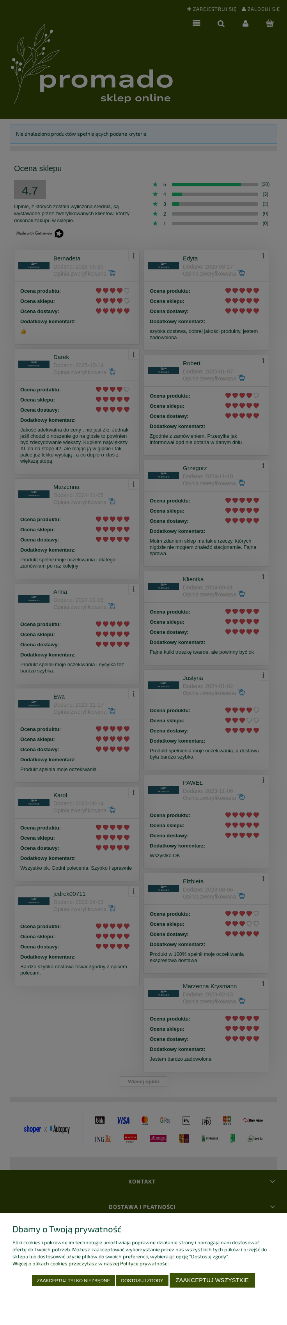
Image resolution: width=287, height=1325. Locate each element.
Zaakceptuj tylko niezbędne (73, 1280)
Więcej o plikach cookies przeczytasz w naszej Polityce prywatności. (91, 1263)
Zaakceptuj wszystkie (212, 1280)
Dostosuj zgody (142, 1280)
